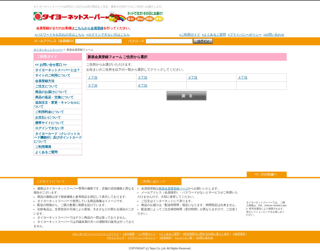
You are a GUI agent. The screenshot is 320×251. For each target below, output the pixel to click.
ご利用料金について (49, 112)
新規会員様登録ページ (173, 188)
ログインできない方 (49, 128)
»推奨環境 (239, 233)
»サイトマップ (115, 237)
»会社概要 (129, 233)
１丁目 (93, 77)
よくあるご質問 (46, 152)
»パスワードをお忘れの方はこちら (60, 35)
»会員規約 (165, 237)
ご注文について (46, 86)
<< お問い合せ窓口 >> (51, 65)
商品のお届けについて (51, 92)
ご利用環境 (43, 147)
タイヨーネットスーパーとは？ (57, 70)
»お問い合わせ (273, 35)
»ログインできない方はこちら (108, 35)
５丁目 (93, 85)
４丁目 (243, 77)
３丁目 (192, 77)
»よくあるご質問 (214, 35)
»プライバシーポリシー (245, 35)
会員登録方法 (44, 81)
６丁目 (142, 85)
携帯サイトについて (49, 123)
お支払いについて (48, 117)
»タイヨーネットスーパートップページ (95, 233)
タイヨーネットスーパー (99, 16)
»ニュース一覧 (183, 237)
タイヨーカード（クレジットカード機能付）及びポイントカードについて (58, 137)
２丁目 (142, 77)
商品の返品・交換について (54, 97)
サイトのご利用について (52, 75)
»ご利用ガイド (189, 35)
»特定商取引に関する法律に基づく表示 (206, 233)
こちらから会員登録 (89, 28)
